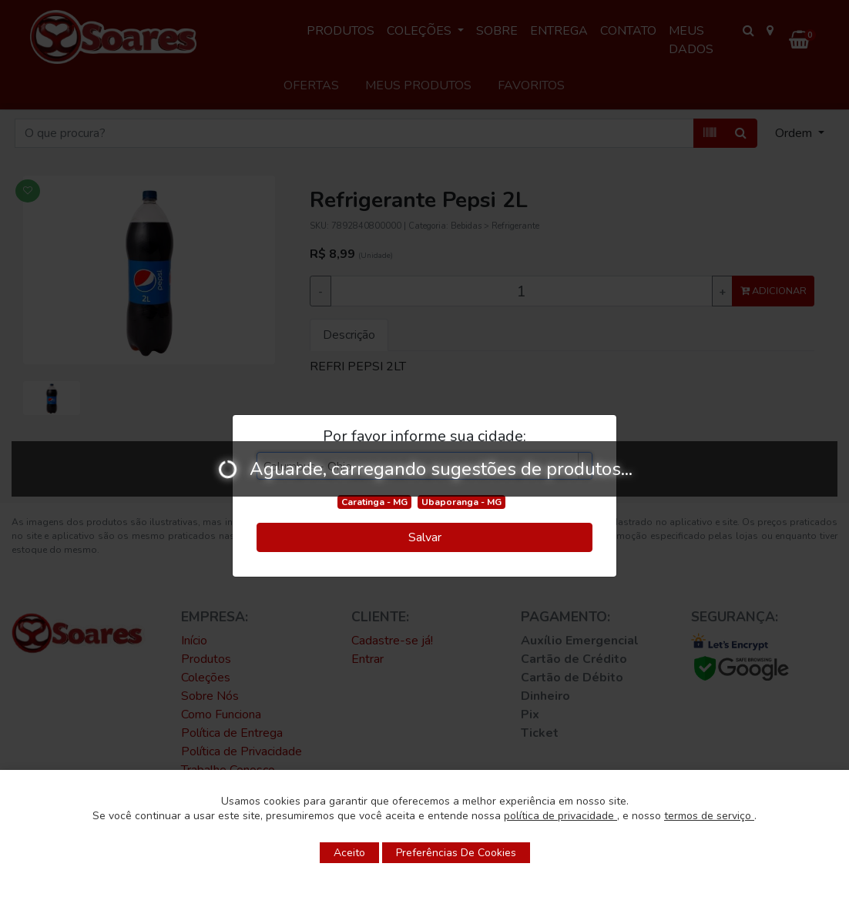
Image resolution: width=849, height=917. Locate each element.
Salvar (424, 537)
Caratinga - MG (374, 502)
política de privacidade (560, 815)
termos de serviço (709, 815)
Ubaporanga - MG (461, 502)
